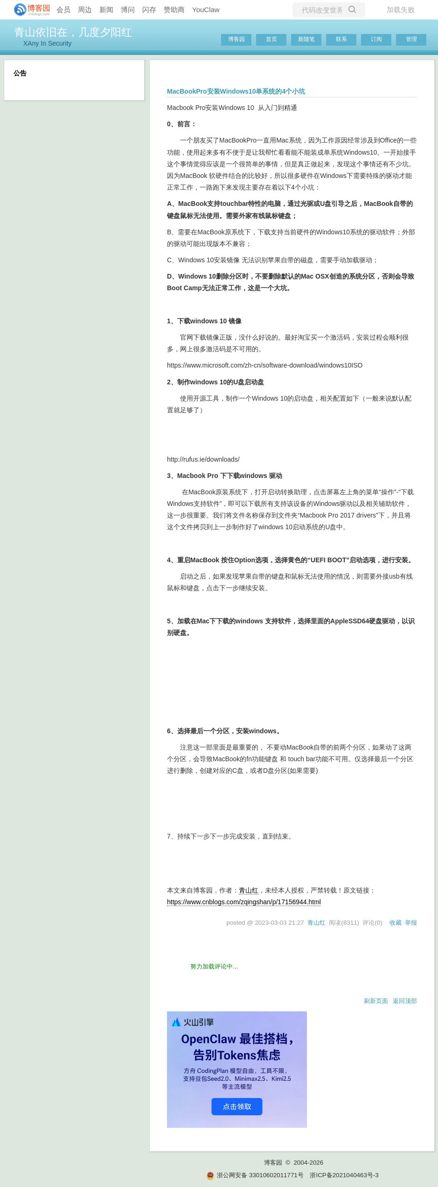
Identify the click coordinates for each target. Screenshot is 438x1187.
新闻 (106, 10)
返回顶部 (405, 1000)
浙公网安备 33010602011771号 (254, 1175)
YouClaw (206, 10)
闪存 (149, 10)
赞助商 (174, 10)
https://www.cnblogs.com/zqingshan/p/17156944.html (244, 902)
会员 (63, 10)
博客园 (236, 39)
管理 (411, 39)
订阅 (376, 39)
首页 (271, 39)
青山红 (248, 890)
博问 (128, 10)
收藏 (395, 922)
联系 (341, 39)
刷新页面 (376, 1000)
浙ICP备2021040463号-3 (344, 1175)
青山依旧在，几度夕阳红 (73, 32)
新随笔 (306, 39)
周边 (85, 10)
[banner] (28, 9)
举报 (411, 922)
